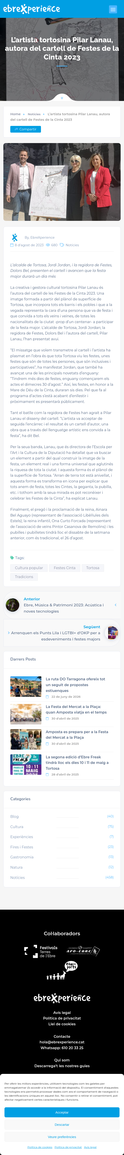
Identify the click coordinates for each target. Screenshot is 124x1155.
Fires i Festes (21, 847)
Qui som (62, 1060)
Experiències (21, 837)
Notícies (34, 114)
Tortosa (92, 568)
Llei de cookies (61, 1024)
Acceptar (61, 1112)
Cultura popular (29, 568)
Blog (14, 816)
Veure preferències (62, 1137)
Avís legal (90, 1147)
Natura (16, 867)
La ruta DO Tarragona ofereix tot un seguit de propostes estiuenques (75, 685)
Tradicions (24, 577)
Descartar (62, 1124)
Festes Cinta (64, 568)
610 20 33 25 (72, 1048)
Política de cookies (40, 1147)
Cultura (16, 827)
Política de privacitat (68, 1147)
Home (15, 114)
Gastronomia (22, 857)
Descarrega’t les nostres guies (62, 1066)
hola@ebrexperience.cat (62, 1042)
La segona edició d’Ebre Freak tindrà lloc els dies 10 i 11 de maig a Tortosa (77, 763)
